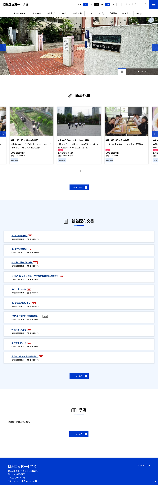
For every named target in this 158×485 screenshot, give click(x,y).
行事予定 (64, 13)
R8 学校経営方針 (19, 248)
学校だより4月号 (19, 342)
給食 (101, 13)
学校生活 (50, 13)
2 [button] (142, 72)
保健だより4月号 (19, 329)
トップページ (22, 13)
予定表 (139, 13)
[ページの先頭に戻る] (155, 482)
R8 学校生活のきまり (21, 302)
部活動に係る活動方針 (22, 262)
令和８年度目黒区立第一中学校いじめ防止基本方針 (35, 275)
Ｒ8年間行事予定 (19, 235)
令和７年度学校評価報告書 (24, 356)
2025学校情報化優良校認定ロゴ (26, 316)
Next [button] (155, 47)
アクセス (91, 13)
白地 (91, 4)
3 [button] (145, 72)
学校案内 (36, 13)
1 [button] (138, 72)
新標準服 (113, 13)
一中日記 (77, 13)
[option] (79, 46)
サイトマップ (144, 465)
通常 (85, 4)
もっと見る (77, 187)
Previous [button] (3, 47)
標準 (107, 4)
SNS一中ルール (18, 289)
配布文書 (126, 13)
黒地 (96, 4)
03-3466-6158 (18, 474)
